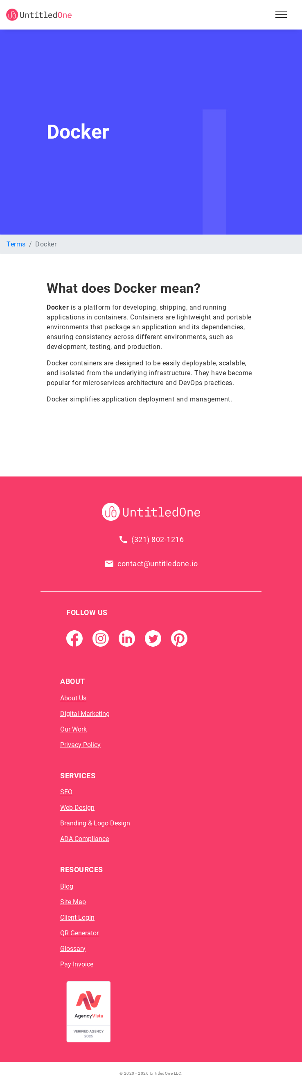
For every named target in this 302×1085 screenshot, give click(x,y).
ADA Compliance (84, 839)
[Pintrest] (179, 638)
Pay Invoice (76, 964)
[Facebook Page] (74, 638)
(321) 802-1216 (157, 539)
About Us (73, 698)
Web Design (77, 807)
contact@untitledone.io (157, 563)
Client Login (77, 917)
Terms (16, 244)
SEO (66, 792)
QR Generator (79, 933)
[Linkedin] (127, 638)
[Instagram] (100, 638)
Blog (66, 886)
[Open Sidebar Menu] (281, 15)
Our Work (73, 729)
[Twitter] (153, 638)
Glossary (73, 949)
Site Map (73, 902)
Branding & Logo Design (95, 823)
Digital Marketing (85, 714)
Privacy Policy (80, 745)
